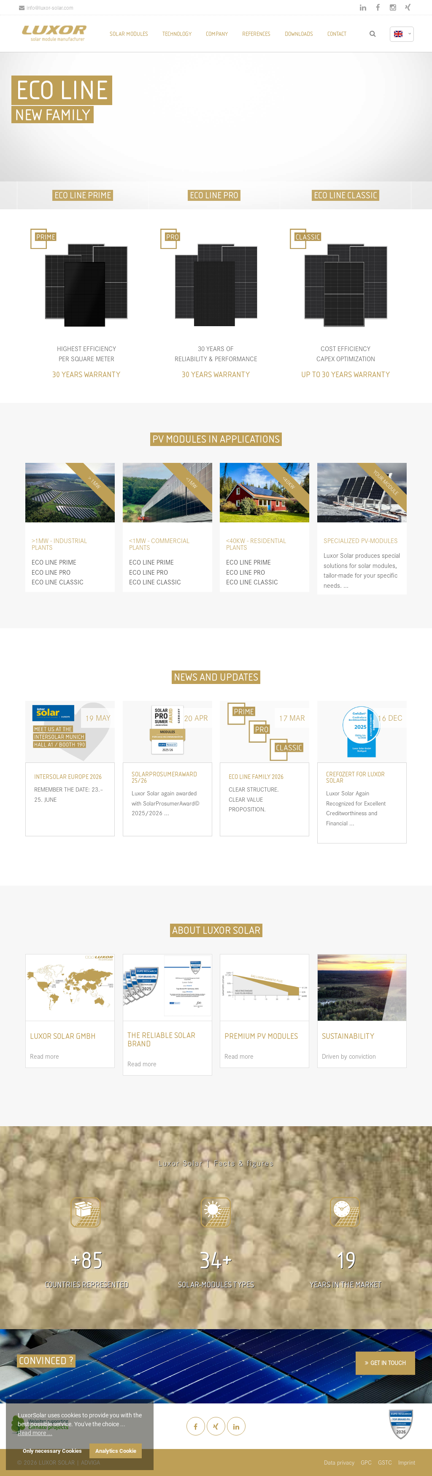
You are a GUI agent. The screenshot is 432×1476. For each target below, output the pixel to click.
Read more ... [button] (35, 1433)
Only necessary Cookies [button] (52, 1451)
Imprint (406, 1462)
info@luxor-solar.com (46, 7)
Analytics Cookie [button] (115, 1451)
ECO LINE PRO (214, 195)
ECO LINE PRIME (82, 195)
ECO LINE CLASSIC (345, 195)
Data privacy (339, 1462)
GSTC (385, 1462)
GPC (366, 1462)
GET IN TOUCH (388, 1363)
